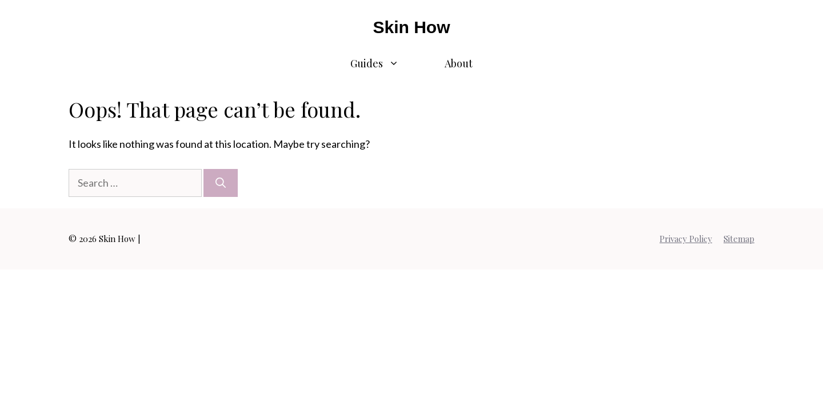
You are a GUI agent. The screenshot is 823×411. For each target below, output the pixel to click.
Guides (386, 63)
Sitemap (739, 238)
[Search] (220, 183)
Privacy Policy (686, 238)
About (459, 63)
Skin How (411, 27)
